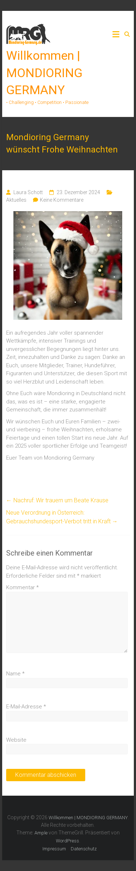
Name (15, 673)
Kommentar (22, 587)
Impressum (54, 848)
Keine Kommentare (61, 200)
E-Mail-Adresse (26, 706)
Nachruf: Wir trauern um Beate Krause (57, 500)
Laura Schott (28, 192)
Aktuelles (16, 200)
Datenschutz (84, 848)
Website (16, 740)
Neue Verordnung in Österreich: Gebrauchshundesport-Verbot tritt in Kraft (62, 517)
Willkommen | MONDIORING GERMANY (44, 72)
